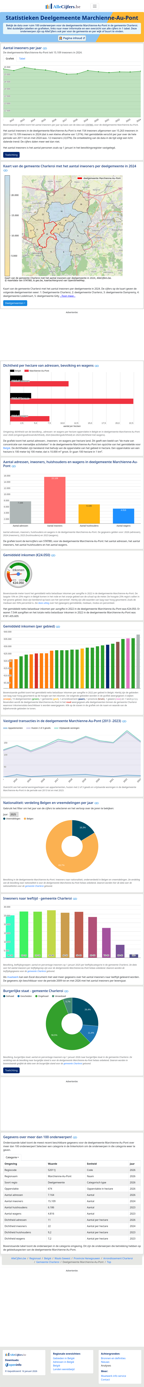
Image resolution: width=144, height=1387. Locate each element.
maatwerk (13, 977)
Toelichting (11, 154)
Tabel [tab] (22, 58)
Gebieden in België (64, 1358)
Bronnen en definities (113, 1358)
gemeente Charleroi (34, 886)
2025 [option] (13, 814)
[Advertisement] (72, 337)
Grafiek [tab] (10, 58)
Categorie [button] (11, 1157)
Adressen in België (63, 1362)
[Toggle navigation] (94, 6)
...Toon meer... (67, 296)
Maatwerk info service (113, 1376)
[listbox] (14, 814)
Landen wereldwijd (64, 1369)
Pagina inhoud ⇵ (72, 38)
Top (109, 1262)
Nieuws (105, 1362)
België (6, 448)
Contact (105, 1379)
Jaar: (5, 814)
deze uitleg (43, 602)
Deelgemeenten (14, 303)
